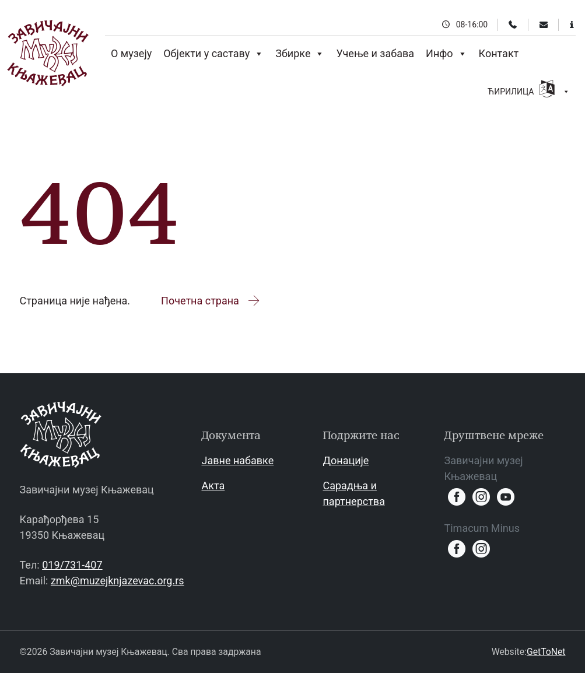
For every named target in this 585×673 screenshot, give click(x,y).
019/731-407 (72, 565)
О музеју (131, 53)
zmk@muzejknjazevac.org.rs (117, 580)
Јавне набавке (237, 460)
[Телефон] (513, 24)
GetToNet (546, 651)
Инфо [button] (446, 53)
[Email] (543, 24)
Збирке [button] (299, 53)
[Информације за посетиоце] (572, 24)
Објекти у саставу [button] (213, 53)
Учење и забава (375, 53)
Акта (213, 485)
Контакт (499, 53)
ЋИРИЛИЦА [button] (529, 90)
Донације (346, 460)
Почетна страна (211, 301)
